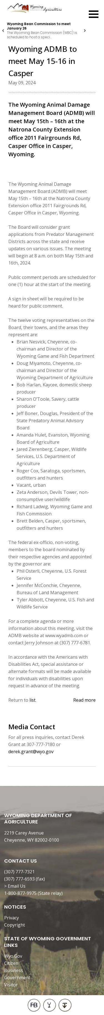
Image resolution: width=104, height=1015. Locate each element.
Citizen (11, 963)
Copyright (14, 925)
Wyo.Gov (13, 956)
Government (17, 977)
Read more (84, 700)
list (32, 700)
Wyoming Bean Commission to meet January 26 (39, 26)
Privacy (11, 918)
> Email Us (15, 886)
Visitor (11, 985)
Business (13, 970)
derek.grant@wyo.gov (31, 752)
